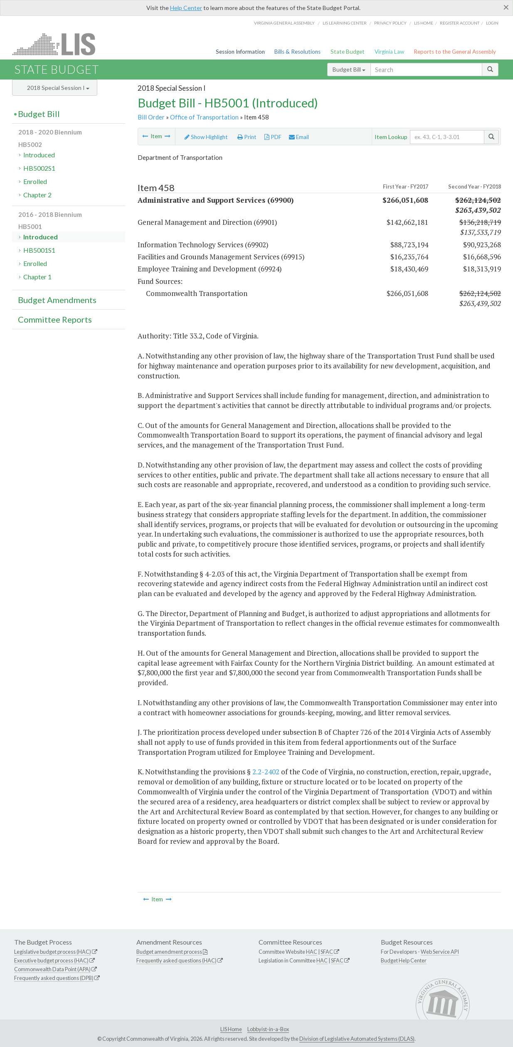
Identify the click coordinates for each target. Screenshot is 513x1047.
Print (246, 137)
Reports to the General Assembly (455, 51)
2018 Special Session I (58, 87)
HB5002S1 (39, 168)
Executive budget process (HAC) (51, 960)
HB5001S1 (39, 250)
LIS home (423, 22)
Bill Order (151, 117)
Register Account (459, 22)
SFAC (327, 951)
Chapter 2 (37, 195)
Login (492, 22)
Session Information (240, 51)
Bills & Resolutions (297, 51)
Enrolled (35, 181)
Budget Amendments (57, 300)
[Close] (506, 7)
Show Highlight (206, 137)
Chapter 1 (37, 277)
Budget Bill (349, 69)
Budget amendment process (169, 951)
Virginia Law (389, 51)
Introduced (39, 155)
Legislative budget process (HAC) (52, 951)
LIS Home (231, 1029)
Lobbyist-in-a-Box (268, 1029)
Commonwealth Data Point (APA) (52, 969)
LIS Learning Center (345, 22)
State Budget (347, 51)
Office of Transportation (204, 117)
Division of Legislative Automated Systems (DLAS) (356, 1038)
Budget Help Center (404, 960)
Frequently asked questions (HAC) (176, 960)
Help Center (186, 7)
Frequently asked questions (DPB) (54, 978)
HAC (311, 951)
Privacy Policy (390, 22)
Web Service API (440, 951)
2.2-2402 (265, 771)
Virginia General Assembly (284, 22)
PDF (272, 137)
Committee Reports (55, 319)
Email (299, 137)
